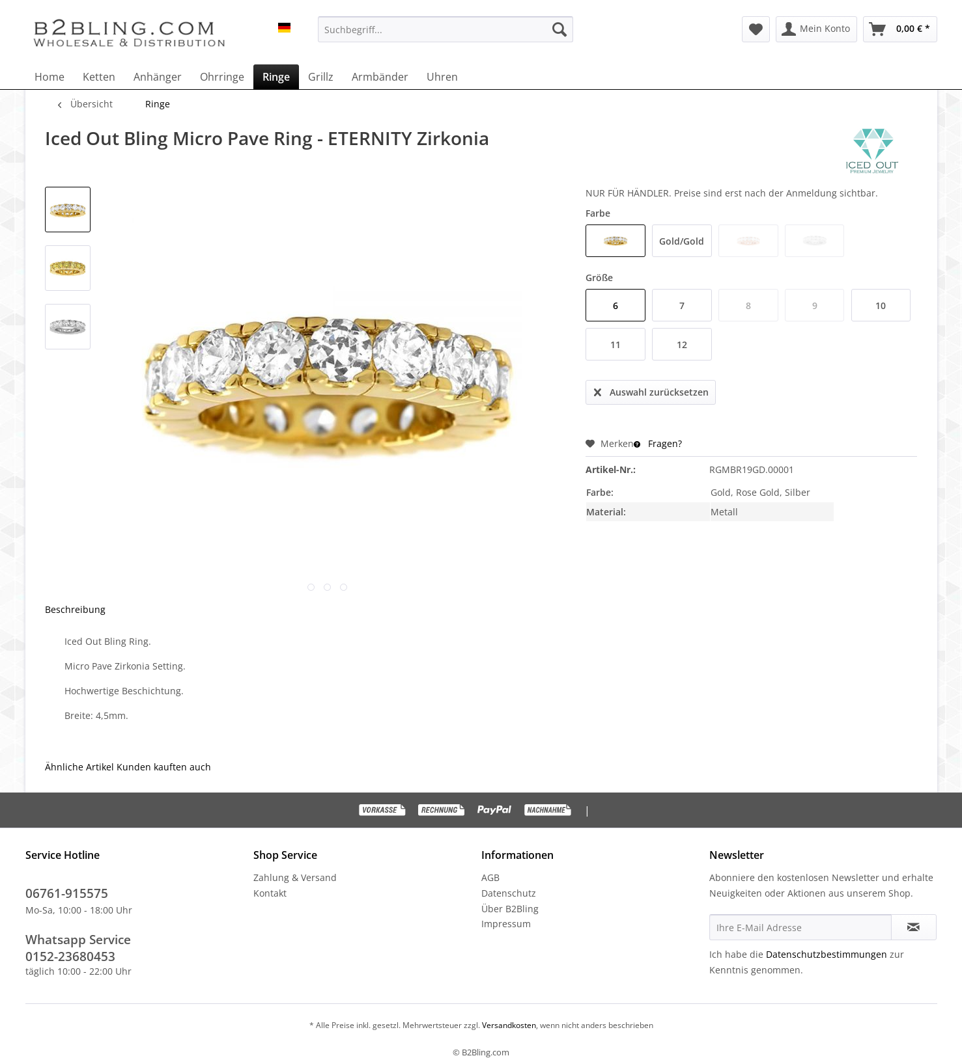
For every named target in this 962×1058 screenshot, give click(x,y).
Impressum (506, 923)
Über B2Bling (510, 908)
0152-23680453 (70, 956)
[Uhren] (442, 76)
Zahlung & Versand (295, 877)
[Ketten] (99, 76)
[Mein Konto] (816, 29)
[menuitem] (445, 29)
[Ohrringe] (222, 76)
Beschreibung (75, 609)
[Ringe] (276, 76)
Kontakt (270, 893)
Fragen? (658, 443)
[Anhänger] (157, 76)
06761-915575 (66, 893)
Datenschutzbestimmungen (826, 954)
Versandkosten (508, 1025)
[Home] (49, 76)
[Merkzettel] (756, 29)
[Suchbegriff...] (445, 29)
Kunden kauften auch (164, 767)
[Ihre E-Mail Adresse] (800, 927)
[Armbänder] (380, 76)
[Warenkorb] (900, 29)
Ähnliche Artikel (79, 767)
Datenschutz (508, 893)
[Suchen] (559, 29)
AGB (490, 877)
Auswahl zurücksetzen (651, 390)
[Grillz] (321, 76)
